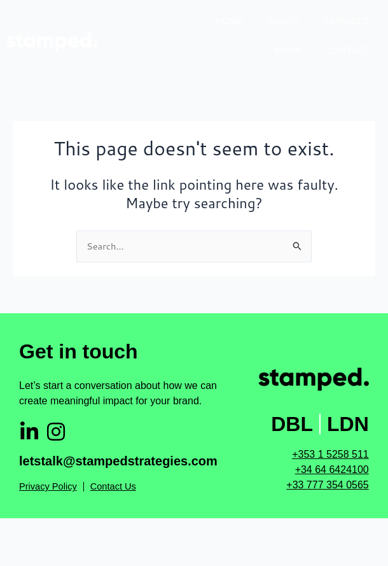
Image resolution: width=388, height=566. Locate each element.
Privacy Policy (48, 486)
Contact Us (113, 486)
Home (229, 21)
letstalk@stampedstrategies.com (118, 461)
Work (287, 50)
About (283, 21)
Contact (347, 50)
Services (346, 21)
